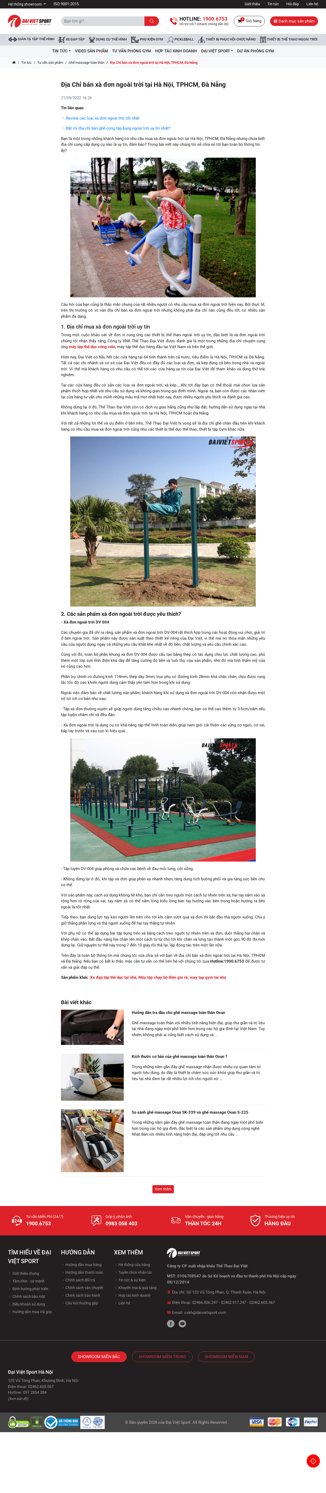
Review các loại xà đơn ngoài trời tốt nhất (100, 118)
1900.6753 (38, 1223)
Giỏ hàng (249, 21)
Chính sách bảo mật (26, 1296)
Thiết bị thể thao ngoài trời (289, 40)
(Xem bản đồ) (18, 1399)
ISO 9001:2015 (66, 4)
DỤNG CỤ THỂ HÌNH (108, 40)
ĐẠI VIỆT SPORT (217, 51)
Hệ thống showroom (25, 4)
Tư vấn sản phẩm (50, 63)
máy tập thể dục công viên (92, 346)
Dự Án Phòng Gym (255, 51)
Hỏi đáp (292, 4)
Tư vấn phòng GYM (131, 51)
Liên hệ (312, 4)
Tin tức (273, 4)
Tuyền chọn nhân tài (133, 1272)
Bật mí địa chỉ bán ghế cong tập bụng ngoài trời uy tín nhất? (115, 128)
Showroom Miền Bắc (99, 1356)
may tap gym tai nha (208, 977)
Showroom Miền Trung (162, 1356)
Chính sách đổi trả (78, 1280)
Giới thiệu (252, 4)
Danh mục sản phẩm (294, 21)
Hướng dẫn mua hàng (81, 1265)
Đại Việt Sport (178, 1422)
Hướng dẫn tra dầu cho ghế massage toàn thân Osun (178, 1012)
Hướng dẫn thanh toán (82, 1272)
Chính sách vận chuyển (82, 1288)
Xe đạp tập (72, 40)
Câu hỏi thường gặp (79, 1303)
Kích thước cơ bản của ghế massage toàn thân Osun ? (179, 1056)
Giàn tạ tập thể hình (31, 39)
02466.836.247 (205, 1302)
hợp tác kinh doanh (176, 51)
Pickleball (180, 40)
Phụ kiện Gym (147, 40)
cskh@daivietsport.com (205, 1312)
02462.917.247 (233, 1302)
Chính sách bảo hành (80, 1295)
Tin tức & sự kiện (130, 1280)
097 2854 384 (34, 1392)
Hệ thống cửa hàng (132, 1265)
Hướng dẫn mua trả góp (30, 1312)
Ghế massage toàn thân (86, 63)
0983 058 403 (121, 1223)
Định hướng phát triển (28, 1289)
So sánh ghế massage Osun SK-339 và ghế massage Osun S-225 (190, 1112)
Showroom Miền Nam (226, 1356)
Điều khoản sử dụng (26, 1304)
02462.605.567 (262, 1302)
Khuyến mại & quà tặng (135, 1288)
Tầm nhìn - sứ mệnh (26, 1281)
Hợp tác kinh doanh (132, 1295)
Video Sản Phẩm (91, 51)
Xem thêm (163, 1189)
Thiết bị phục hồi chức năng (227, 40)
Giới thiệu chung (23, 1273)
